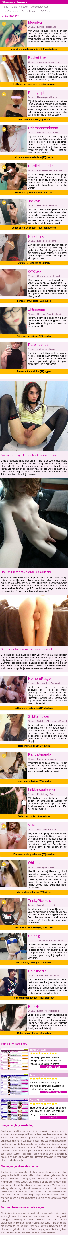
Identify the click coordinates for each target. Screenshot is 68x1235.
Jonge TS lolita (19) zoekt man (34, 263)
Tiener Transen (29, 11)
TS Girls (45, 11)
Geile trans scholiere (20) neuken (34, 119)
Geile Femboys (20, 6)
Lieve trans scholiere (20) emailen (34, 781)
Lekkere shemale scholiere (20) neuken (34, 157)
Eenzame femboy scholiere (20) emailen (34, 854)
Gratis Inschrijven (11, 15)
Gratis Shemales (53, 1092)
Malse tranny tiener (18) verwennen (34, 962)
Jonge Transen (53, 1067)
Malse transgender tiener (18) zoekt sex (34, 998)
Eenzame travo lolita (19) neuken (34, 301)
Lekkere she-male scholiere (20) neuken (34, 84)
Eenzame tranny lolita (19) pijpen (34, 371)
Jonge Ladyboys (39, 6)
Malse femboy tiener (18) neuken (34, 1033)
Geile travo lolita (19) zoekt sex (34, 816)
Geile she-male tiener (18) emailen (34, 336)
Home (5, 6)
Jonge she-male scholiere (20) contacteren (34, 228)
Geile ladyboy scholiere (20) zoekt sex (33, 192)
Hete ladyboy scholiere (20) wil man (34, 892)
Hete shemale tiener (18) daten (34, 746)
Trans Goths (53, 1117)
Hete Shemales (10, 11)
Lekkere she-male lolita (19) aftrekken (34, 708)
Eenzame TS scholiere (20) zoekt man (34, 927)
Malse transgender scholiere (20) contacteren (34, 49)
